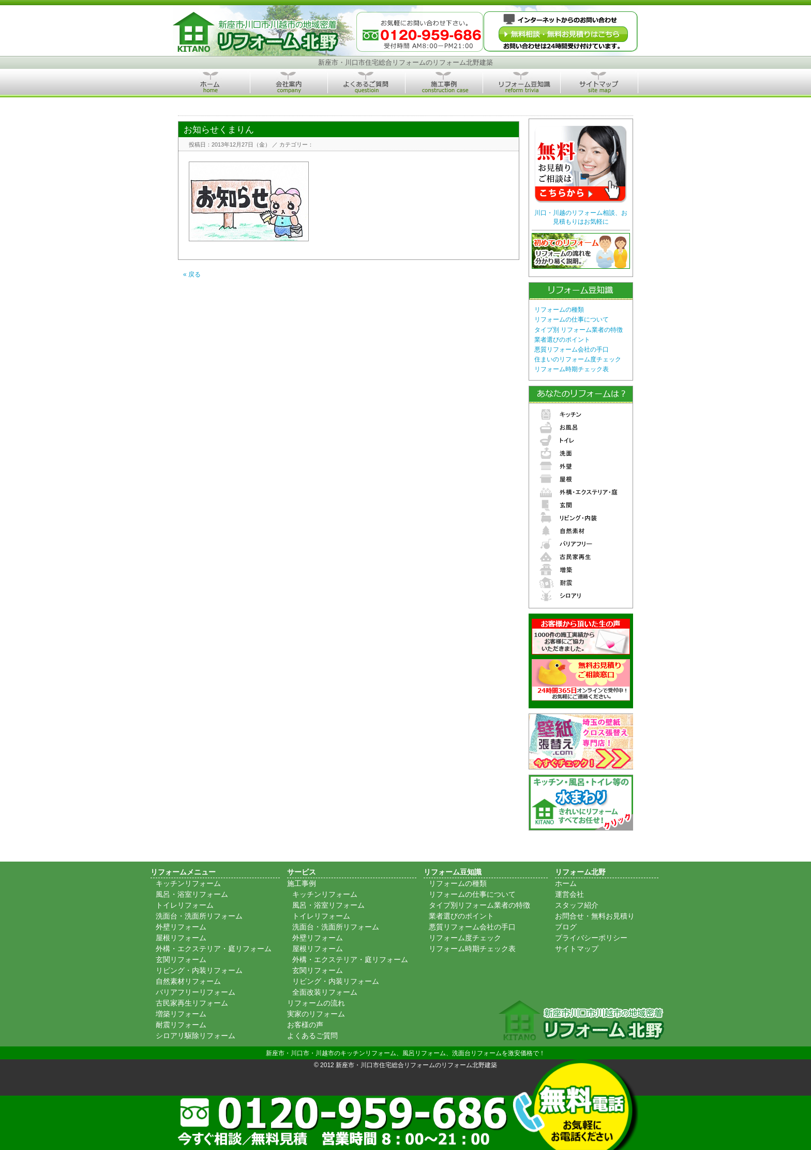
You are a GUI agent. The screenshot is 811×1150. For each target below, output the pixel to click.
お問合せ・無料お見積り (595, 916)
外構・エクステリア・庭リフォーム (214, 948)
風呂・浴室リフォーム (192, 894)
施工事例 (301, 883)
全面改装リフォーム (324, 992)
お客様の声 (305, 1025)
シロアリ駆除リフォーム (195, 1035)
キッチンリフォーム (188, 883)
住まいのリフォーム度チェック (577, 359)
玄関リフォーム (181, 959)
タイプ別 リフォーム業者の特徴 (578, 329)
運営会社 (569, 894)
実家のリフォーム (316, 1014)
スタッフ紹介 (576, 905)
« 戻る (192, 274)
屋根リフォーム (181, 938)
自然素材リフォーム (188, 981)
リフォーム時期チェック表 (571, 369)
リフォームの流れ (316, 1003)
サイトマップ (576, 948)
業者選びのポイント (562, 339)
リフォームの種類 (559, 309)
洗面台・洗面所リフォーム (199, 916)
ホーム (566, 883)
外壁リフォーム (181, 927)
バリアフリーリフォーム (195, 992)
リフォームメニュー (183, 872)
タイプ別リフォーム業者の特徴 (479, 905)
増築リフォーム (181, 1014)
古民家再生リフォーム (192, 1003)
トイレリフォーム (185, 905)
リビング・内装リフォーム (199, 970)
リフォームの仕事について (571, 319)
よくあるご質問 (312, 1035)
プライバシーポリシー (591, 938)
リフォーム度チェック (465, 938)
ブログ (566, 927)
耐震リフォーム (181, 1025)
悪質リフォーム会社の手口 (571, 349)
